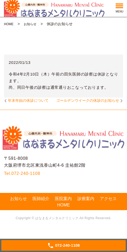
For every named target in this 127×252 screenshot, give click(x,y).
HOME (8, 24)
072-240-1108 (25, 173)
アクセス (108, 198)
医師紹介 (40, 198)
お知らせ (30, 24)
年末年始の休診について (28, 100)
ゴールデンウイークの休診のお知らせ (87, 100)
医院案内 (63, 198)
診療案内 (85, 198)
